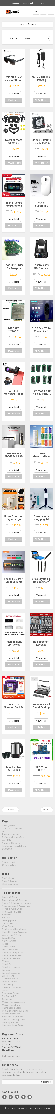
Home (21, 24)
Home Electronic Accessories (15, 934)
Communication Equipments (15, 1013)
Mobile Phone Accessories (14, 1004)
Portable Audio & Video (12, 911)
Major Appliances (10, 1024)
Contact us (15, 3)
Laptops (6, 972)
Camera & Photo (9, 899)
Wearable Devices (10, 940)
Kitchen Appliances (11, 1016)
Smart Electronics (10, 925)
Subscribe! (46, 1084)
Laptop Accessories (11, 975)
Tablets (5, 963)
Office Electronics (10, 952)
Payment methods (11, 836)
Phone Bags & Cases (11, 1010)
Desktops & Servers (11, 995)
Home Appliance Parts (12, 1027)
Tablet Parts (7, 966)
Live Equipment (9, 922)
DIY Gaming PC (9, 998)
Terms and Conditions (12, 830)
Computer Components (13, 954)
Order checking (29, 3)
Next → (47, 809)
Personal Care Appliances (14, 1021)
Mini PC (5, 992)
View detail (14, 94)
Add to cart (14, 100)
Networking (7, 986)
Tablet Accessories (11, 969)
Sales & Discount (10, 883)
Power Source (8, 949)
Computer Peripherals (12, 957)
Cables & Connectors (11, 989)
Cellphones (7, 1001)
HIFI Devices (7, 920)
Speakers (6, 917)
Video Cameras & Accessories (16, 908)
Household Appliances (12, 1018)
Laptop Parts (8, 978)
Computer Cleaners (11, 960)
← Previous (10, 809)
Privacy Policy (8, 828)
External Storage (10, 981)
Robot (5, 946)
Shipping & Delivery (11, 845)
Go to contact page (11, 1058)
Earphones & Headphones (14, 931)
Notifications (8, 880)
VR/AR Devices (9, 943)
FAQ (4, 833)
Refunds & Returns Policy (14, 839)
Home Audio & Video (11, 914)
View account (44, 3)
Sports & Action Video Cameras (16, 905)
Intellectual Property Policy (14, 848)
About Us (6, 842)
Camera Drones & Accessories (16, 902)
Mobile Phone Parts (11, 1007)
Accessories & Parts (11, 937)
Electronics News (10, 886)
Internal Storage (9, 984)
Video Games (8, 928)
